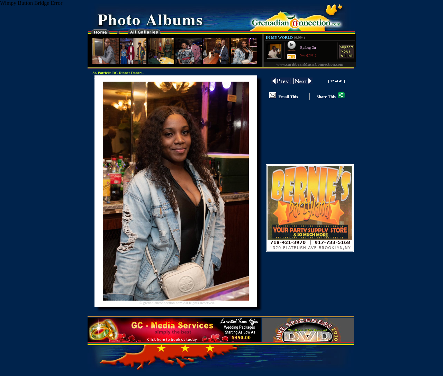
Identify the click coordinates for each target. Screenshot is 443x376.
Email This (283, 96)
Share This (331, 96)
